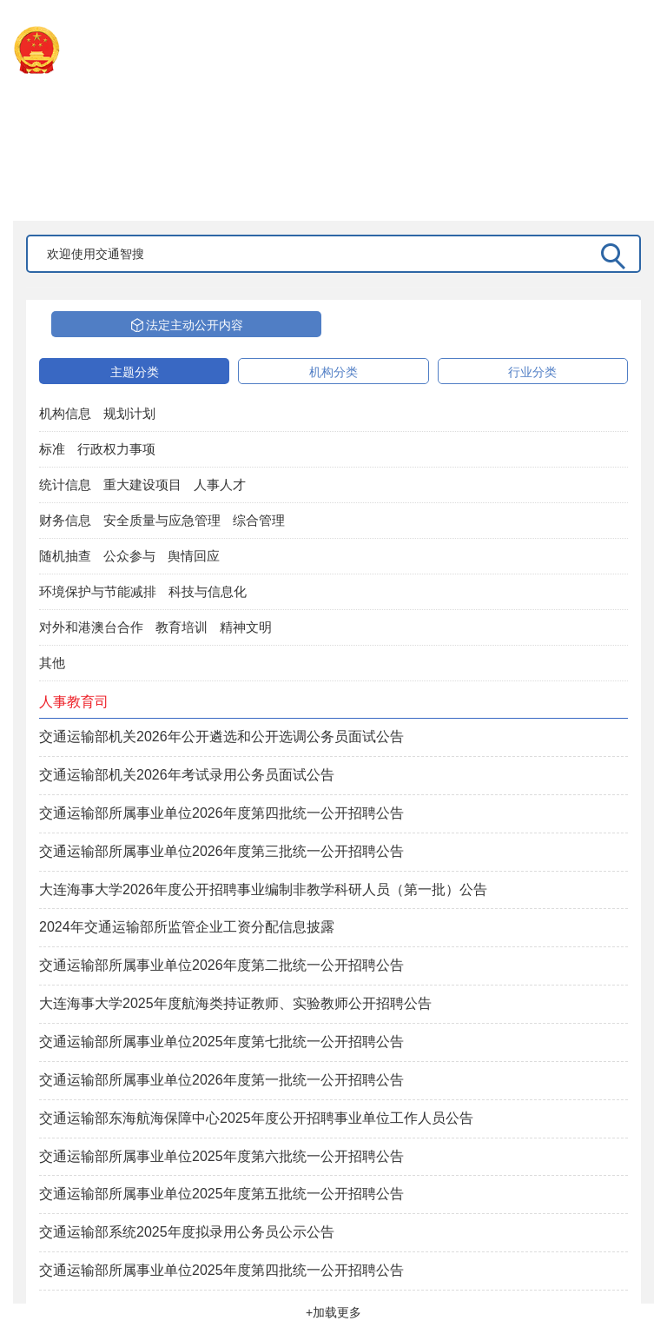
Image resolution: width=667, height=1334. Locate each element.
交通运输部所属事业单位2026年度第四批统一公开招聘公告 (221, 813)
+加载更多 (333, 1312)
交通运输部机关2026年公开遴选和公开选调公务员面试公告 (221, 736)
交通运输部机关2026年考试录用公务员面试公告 (186, 774)
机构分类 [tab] (333, 372)
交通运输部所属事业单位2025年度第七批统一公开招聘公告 (221, 1041)
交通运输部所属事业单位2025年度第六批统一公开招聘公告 (221, 1156)
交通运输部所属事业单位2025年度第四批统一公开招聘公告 (221, 1270)
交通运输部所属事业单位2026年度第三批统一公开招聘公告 (221, 851)
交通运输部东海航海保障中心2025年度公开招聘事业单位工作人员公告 (256, 1118)
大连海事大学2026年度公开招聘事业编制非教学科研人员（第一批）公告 (263, 889)
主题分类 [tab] (134, 372)
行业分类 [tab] (532, 372)
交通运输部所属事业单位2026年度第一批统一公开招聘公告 (221, 1079)
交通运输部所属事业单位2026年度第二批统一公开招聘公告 (221, 965)
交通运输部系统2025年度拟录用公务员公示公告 (186, 1231)
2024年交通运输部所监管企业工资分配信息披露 (186, 926)
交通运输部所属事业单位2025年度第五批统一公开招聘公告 (221, 1193)
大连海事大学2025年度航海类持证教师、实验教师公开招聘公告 (235, 1003)
